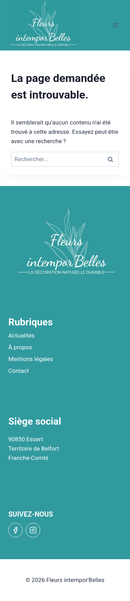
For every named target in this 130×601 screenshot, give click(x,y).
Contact (18, 370)
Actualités (21, 335)
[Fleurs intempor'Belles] (43, 24)
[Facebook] (15, 530)
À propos (20, 347)
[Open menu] (115, 25)
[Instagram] (33, 530)
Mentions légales (30, 358)
